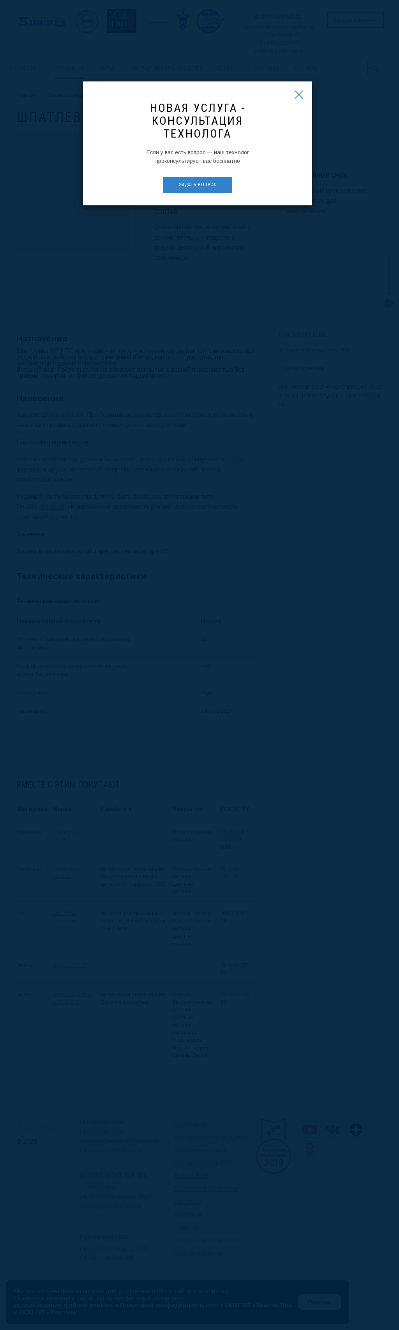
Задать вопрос (198, 184)
